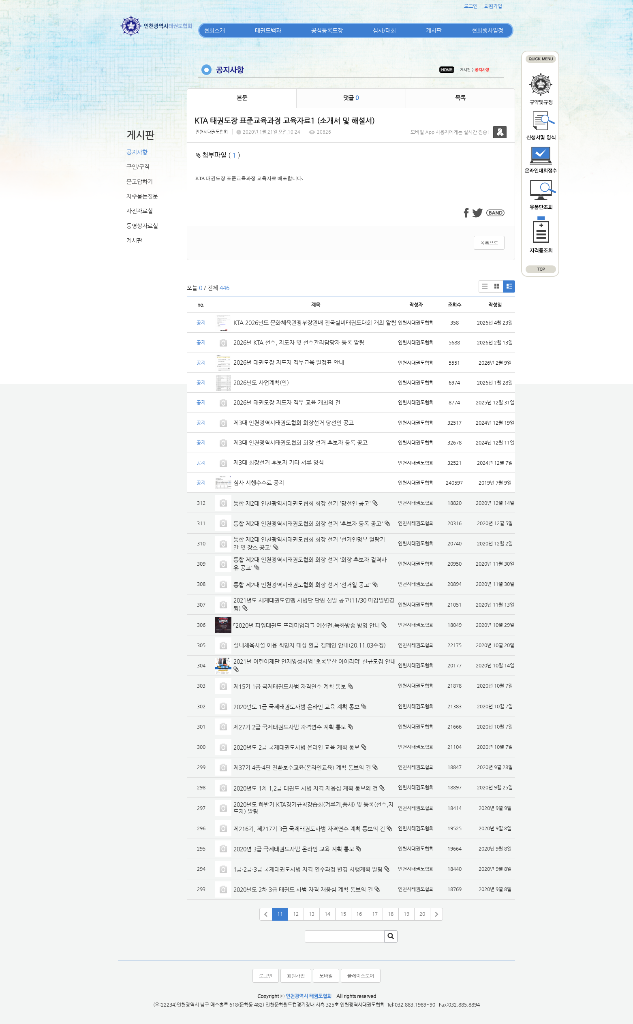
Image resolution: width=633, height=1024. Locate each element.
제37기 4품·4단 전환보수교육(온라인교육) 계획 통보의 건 (302, 767)
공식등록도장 (327, 30)
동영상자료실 (142, 225)
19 (406, 914)
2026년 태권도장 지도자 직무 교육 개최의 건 (286, 402)
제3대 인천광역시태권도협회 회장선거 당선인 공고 (293, 422)
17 (375, 914)
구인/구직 (138, 166)
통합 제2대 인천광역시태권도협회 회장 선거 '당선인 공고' (302, 503)
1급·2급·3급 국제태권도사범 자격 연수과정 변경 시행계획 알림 (308, 869)
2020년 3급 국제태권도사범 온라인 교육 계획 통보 (293, 849)
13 (311, 914)
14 (327, 914)
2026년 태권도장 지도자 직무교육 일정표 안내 (288, 362)
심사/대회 (384, 30)
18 (390, 914)
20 (422, 914)
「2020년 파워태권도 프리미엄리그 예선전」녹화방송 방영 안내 (306, 625)
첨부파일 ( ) (218, 155)
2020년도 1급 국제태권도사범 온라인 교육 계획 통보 (296, 706)
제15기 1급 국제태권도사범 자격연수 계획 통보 (289, 686)
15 (343, 914)
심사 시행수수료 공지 (258, 482)
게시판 (434, 30)
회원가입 (493, 6)
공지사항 (137, 152)
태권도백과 (268, 30)
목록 (460, 97)
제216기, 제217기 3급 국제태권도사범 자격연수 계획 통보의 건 (309, 828)
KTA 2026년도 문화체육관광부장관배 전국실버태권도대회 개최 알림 (314, 322)
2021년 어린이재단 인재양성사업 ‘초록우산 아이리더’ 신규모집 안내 (314, 661)
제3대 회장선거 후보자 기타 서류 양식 (278, 462)
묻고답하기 (139, 181)
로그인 (470, 6)
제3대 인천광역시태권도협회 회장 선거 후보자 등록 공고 (300, 442)
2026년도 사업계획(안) (261, 382)
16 (359, 914)
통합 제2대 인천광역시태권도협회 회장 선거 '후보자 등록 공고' (308, 523)
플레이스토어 (360, 976)
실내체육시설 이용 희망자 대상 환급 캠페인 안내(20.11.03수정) (309, 645)
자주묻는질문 (142, 196)
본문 (242, 97)
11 (280, 914)
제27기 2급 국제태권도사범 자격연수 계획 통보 (289, 727)
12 (296, 914)
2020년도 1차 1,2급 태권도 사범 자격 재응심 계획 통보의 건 (305, 788)
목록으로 (489, 243)
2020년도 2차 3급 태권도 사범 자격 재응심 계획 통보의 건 (303, 889)
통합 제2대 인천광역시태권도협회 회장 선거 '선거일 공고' (302, 584)
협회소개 (214, 30)
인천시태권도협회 (211, 132)
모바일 (326, 976)
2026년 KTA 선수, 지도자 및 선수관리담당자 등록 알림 (298, 342)
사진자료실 (139, 210)
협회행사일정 (487, 30)
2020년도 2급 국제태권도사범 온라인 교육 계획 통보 (296, 747)
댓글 (351, 97)
